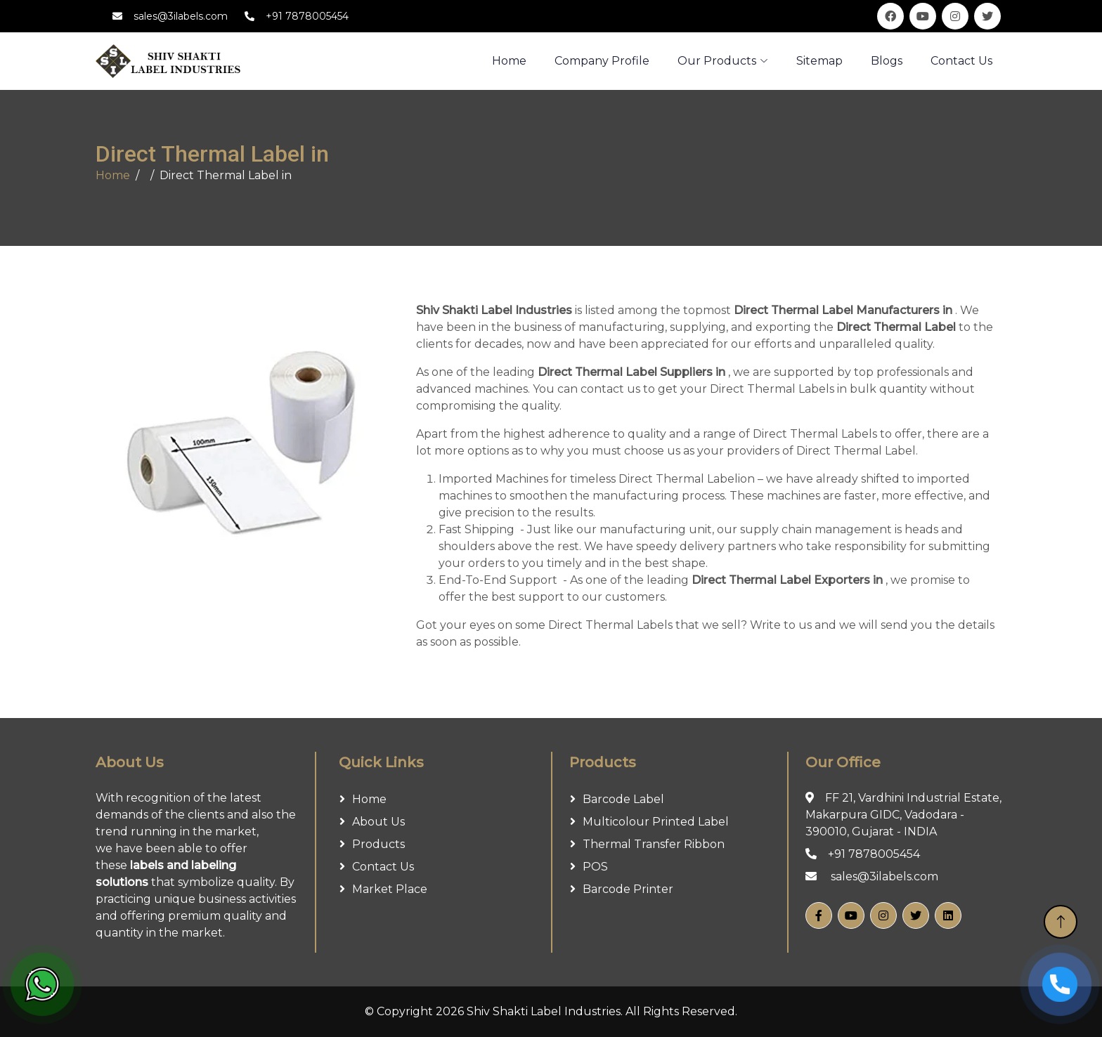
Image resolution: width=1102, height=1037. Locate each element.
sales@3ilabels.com (181, 16)
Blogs (886, 60)
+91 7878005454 (307, 16)
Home (113, 175)
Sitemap (819, 60)
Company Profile (602, 60)
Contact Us (961, 60)
